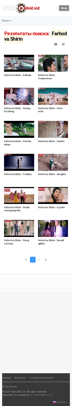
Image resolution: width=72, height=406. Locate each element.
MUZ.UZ (49, 395)
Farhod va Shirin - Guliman (17, 75)
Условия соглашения (41, 378)
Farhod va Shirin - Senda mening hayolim (16, 209)
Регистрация (9, 386)
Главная (6, 378)
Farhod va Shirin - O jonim (51, 207)
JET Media (35, 395)
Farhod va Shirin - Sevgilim (52, 174)
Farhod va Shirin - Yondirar (18, 174)
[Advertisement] (36, 331)
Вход (64, 8)
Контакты (20, 378)
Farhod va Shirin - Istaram (51, 141)
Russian (60, 402)
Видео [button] (7, 20)
